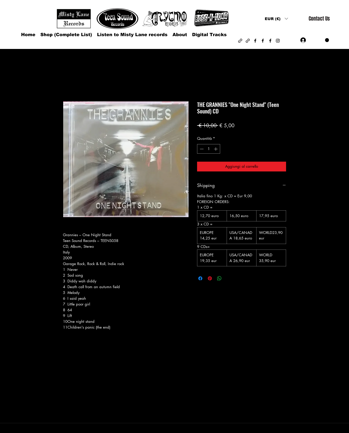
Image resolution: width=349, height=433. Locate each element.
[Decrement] (201, 149)
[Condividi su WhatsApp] (219, 278)
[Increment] (216, 149)
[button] (276, 18)
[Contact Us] (319, 18)
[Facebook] (255, 40)
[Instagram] (277, 40)
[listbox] (276, 18)
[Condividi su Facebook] (200, 278)
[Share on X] (229, 278)
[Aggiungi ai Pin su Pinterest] (210, 278)
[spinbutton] (209, 149)
